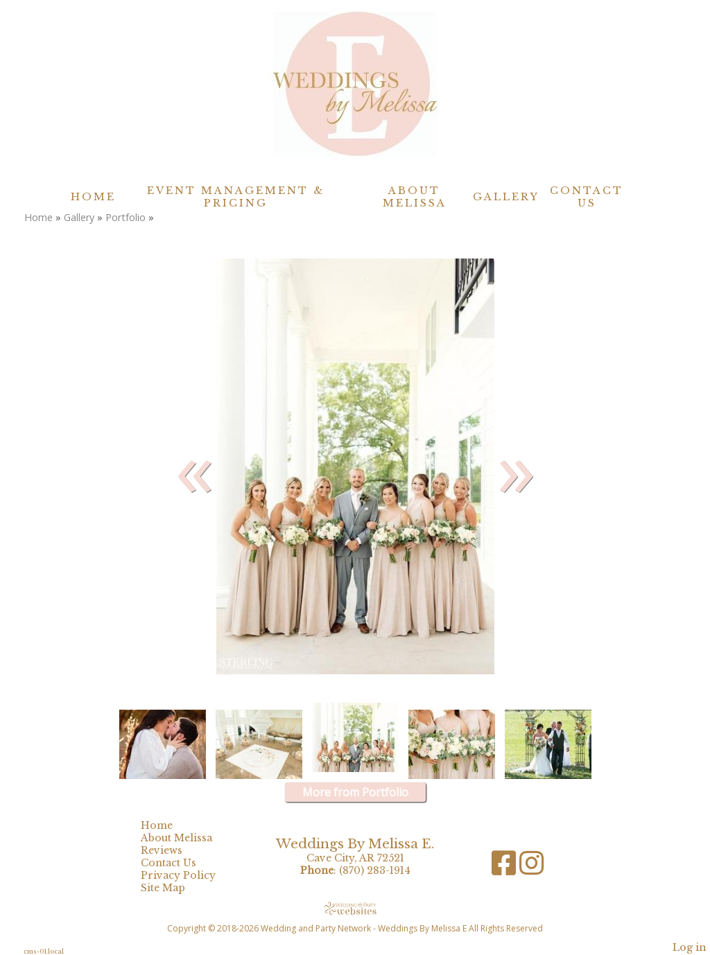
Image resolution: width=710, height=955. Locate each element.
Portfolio (125, 217)
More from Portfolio (355, 792)
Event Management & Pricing (235, 196)
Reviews (172, 850)
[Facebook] (505, 868)
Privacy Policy (189, 875)
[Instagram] (531, 868)
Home (93, 197)
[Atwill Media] (355, 908)
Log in (690, 947)
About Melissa (415, 196)
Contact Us (586, 196)
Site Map (173, 888)
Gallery (506, 197)
